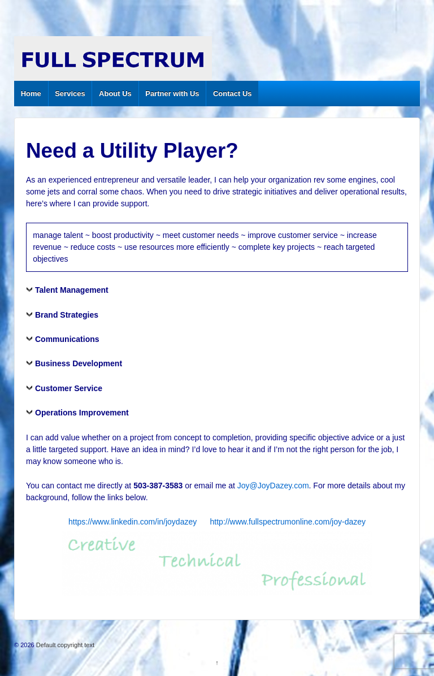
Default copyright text (64, 645)
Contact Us (232, 93)
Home (31, 93)
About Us (115, 93)
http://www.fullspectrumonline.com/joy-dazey (288, 521)
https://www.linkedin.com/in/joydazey (132, 521)
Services (70, 93)
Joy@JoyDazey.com (273, 485)
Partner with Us (172, 93)
